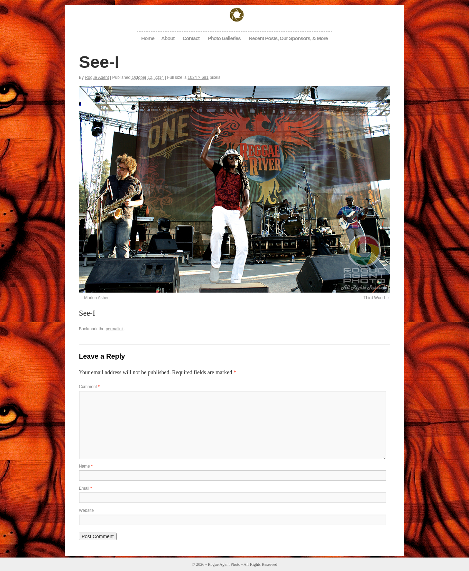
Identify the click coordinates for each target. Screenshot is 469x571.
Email (85, 488)
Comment (89, 386)
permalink (114, 328)
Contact (191, 38)
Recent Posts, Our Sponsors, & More (288, 38)
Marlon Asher (96, 297)
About (167, 38)
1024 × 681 (198, 77)
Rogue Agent (97, 77)
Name (86, 466)
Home (147, 38)
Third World (374, 297)
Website (86, 510)
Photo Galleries (224, 38)
